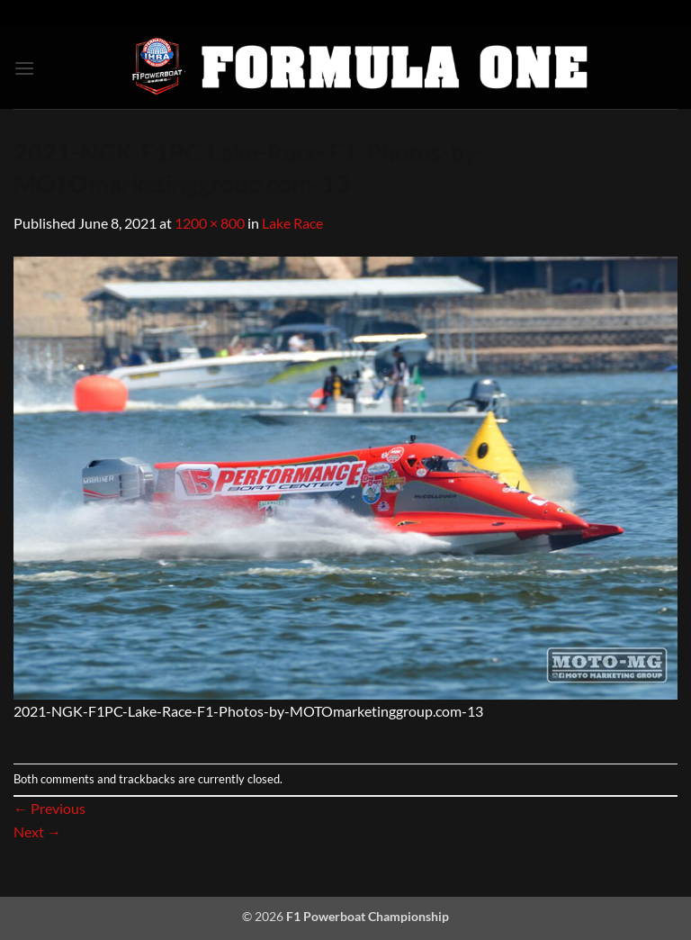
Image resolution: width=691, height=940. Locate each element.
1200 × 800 (210, 222)
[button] (24, 68)
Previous (49, 808)
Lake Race (292, 222)
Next (37, 831)
